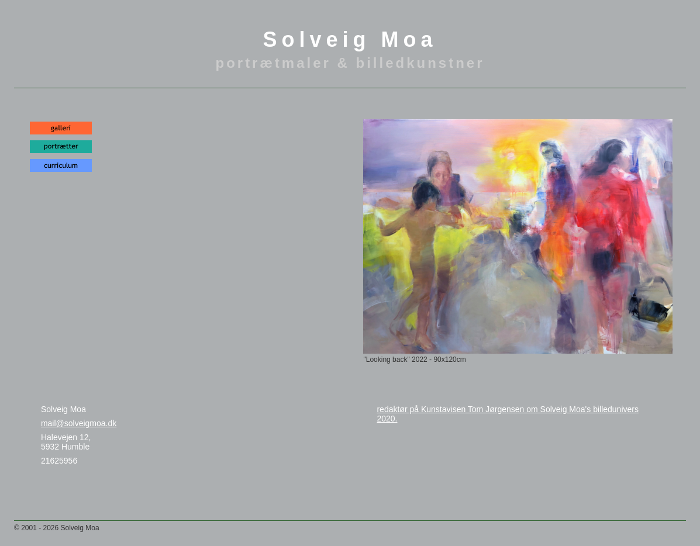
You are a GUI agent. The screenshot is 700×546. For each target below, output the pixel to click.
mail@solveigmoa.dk (78, 423)
